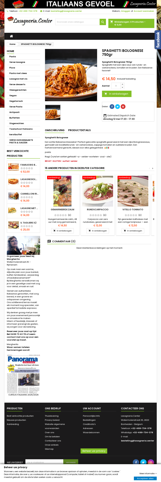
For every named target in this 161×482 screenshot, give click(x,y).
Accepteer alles (145, 478)
